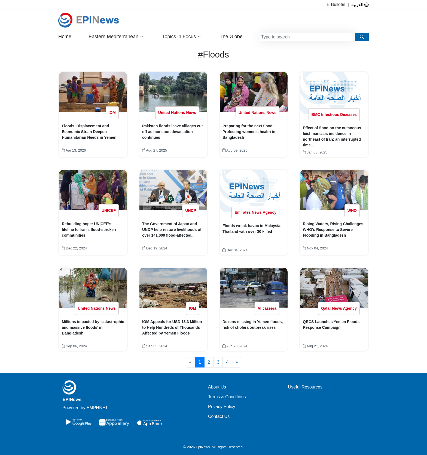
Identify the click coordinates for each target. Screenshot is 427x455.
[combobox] (307, 37)
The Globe (231, 36)
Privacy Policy (221, 406)
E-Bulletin (337, 4)
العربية (360, 5)
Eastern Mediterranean (116, 37)
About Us (217, 387)
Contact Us (219, 416)
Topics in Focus (181, 37)
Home (64, 36)
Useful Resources (305, 387)
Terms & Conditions (227, 396)
